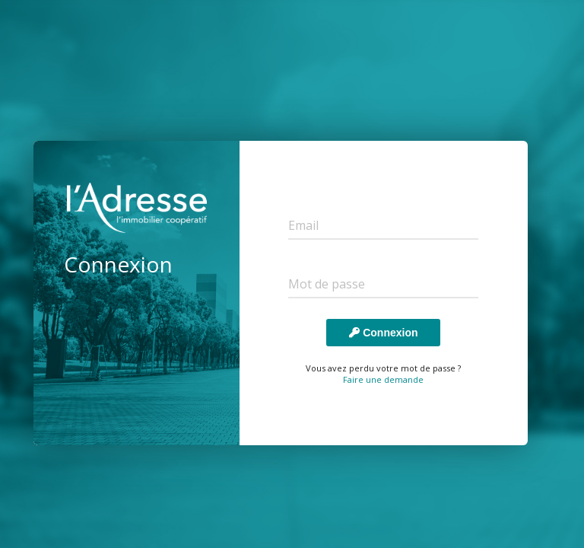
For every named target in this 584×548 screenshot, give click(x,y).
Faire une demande (383, 379)
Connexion (383, 333)
